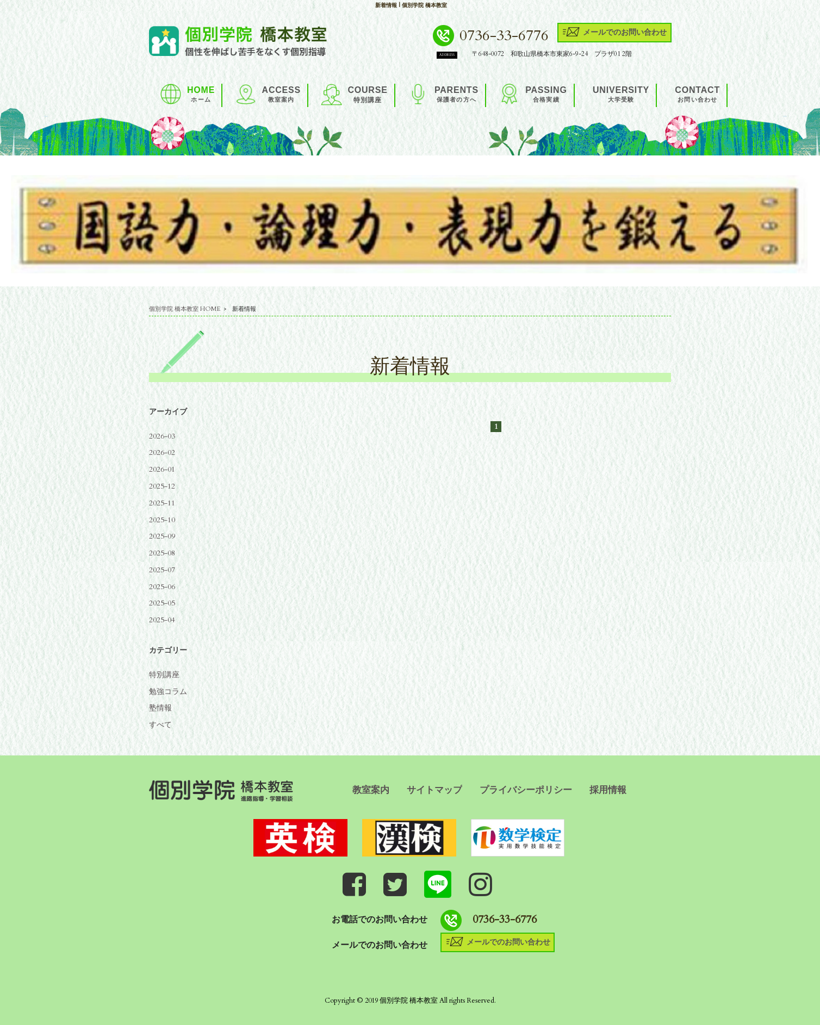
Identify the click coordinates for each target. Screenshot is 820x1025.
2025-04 (162, 620)
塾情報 (160, 708)
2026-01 (162, 469)
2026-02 (162, 452)
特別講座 (164, 675)
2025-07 (162, 570)
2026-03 (162, 436)
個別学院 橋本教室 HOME (185, 309)
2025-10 (162, 520)
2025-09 (162, 536)
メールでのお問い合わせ (614, 32)
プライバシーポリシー (526, 790)
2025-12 (162, 486)
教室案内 (370, 790)
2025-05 (162, 603)
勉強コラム (168, 691)
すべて (160, 725)
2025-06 (162, 587)
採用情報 (607, 790)
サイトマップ (434, 790)
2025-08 (162, 553)
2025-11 (162, 503)
